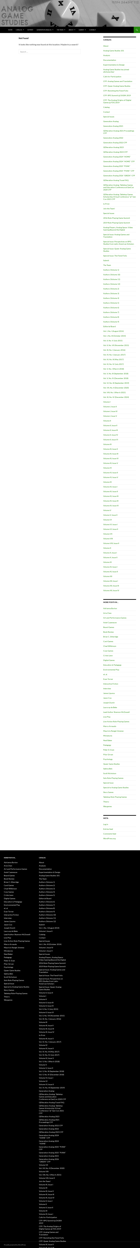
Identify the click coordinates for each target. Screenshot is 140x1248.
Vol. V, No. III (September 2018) (115, 373)
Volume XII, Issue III (111, 586)
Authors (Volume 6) (111, 307)
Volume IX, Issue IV (111, 505)
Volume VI (107, 520)
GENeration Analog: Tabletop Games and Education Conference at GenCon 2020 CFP (118, 187)
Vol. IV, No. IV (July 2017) (113, 364)
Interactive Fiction (110, 684)
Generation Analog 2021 (113, 126)
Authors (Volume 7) (111, 312)
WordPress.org (109, 838)
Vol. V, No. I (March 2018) (113, 369)
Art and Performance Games (114, 618)
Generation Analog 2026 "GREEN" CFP (119, 175)
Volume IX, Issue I (110, 487)
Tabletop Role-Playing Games (115, 797)
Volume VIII (108, 538)
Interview (107, 688)
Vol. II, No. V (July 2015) (112, 340)
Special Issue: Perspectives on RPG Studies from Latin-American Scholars (118, 242)
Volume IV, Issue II (110, 472)
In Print (30, 30)
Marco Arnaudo (109, 726)
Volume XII (107, 576)
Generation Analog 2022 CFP (115, 142)
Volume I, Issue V (110, 416)
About (71, 30)
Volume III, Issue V (110, 463)
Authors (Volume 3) (111, 293)
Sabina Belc (108, 769)
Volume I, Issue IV (110, 411)
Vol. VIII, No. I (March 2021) (114, 392)
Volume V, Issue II (110, 515)
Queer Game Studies (111, 764)
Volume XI (107, 562)
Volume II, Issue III (110, 430)
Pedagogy (107, 745)
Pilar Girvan (108, 754)
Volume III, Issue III (110, 454)
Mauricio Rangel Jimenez (113, 731)
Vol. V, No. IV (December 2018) (115, 378)
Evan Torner (108, 679)
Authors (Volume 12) (111, 284)
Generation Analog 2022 (113, 138)
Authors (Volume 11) (111, 279)
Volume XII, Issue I (110, 581)
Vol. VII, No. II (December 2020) (116, 388)
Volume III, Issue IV (111, 458)
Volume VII (107, 534)
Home (10, 30)
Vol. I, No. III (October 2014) (114, 336)
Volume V (107, 510)
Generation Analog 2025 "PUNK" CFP (118, 171)
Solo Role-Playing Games (113, 778)
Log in (105, 824)
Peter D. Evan (108, 750)
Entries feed (108, 829)
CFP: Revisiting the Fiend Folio (115, 91)
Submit (81, 30)
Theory (106, 802)
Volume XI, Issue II (110, 571)
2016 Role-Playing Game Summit (116, 218)
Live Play (106, 717)
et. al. (105, 674)
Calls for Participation (112, 76)
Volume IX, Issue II (110, 491)
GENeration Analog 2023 (113, 147)
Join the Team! (109, 208)
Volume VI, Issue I (110, 524)
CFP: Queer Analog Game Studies (116, 86)
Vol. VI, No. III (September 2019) (116, 383)
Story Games (108, 792)
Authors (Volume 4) (111, 298)
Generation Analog (44, 30)
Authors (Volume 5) (111, 303)
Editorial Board (109, 326)
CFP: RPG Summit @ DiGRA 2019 (117, 95)
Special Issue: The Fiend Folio (115, 256)
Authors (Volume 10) (111, 274)
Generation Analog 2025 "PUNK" (116, 166)
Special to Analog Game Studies (116, 787)
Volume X (107, 548)
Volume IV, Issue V (110, 477)
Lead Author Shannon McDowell (116, 712)
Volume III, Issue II (110, 449)
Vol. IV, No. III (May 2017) (113, 359)
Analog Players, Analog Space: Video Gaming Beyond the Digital (118, 228)
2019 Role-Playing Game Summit (116, 223)
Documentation (109, 60)
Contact (92, 30)
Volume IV (107, 468)
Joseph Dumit (109, 703)
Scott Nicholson (109, 773)
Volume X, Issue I (110, 553)
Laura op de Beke (110, 707)
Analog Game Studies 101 (113, 51)
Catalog (19, 30)
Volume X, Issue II (110, 557)
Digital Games (109, 660)
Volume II (107, 421)
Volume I (106, 402)
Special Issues (108, 117)
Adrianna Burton (110, 608)
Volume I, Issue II (110, 406)
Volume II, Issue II (110, 425)
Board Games (108, 627)
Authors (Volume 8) (111, 317)
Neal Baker (107, 740)
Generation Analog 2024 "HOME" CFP (119, 161)
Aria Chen (107, 613)
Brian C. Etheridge (110, 637)
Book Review (108, 632)
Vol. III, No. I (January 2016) (114, 350)
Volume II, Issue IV (110, 435)
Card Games (108, 641)
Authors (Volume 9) (111, 322)
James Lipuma (109, 693)
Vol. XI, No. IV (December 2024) (116, 397)
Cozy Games (108, 651)
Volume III (107, 444)
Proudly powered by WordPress (15, 1245)
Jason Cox (107, 698)
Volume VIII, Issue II (111, 543)
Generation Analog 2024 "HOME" (117, 157)
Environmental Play (111, 670)
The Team (60, 30)
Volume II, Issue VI (110, 439)
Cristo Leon (108, 655)
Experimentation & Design (114, 65)
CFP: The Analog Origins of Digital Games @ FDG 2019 (117, 101)
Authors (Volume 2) (111, 289)
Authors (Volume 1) (111, 270)
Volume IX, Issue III (110, 496)
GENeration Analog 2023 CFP (115, 152)
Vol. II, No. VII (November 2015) (116, 345)
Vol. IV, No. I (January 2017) (114, 355)
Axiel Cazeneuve (110, 622)
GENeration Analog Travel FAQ (115, 180)
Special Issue (108, 783)
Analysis (106, 55)
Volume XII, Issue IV (111, 590)
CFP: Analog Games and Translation (117, 81)
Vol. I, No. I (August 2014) (113, 331)
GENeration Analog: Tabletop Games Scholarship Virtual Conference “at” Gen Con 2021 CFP (119, 196)
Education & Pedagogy (112, 665)
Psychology (108, 759)
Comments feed (109, 834)
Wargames (107, 806)
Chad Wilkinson (109, 646)
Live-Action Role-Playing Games (116, 721)
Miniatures (107, 736)
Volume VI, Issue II (110, 529)
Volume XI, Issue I (110, 567)
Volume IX (107, 482)
